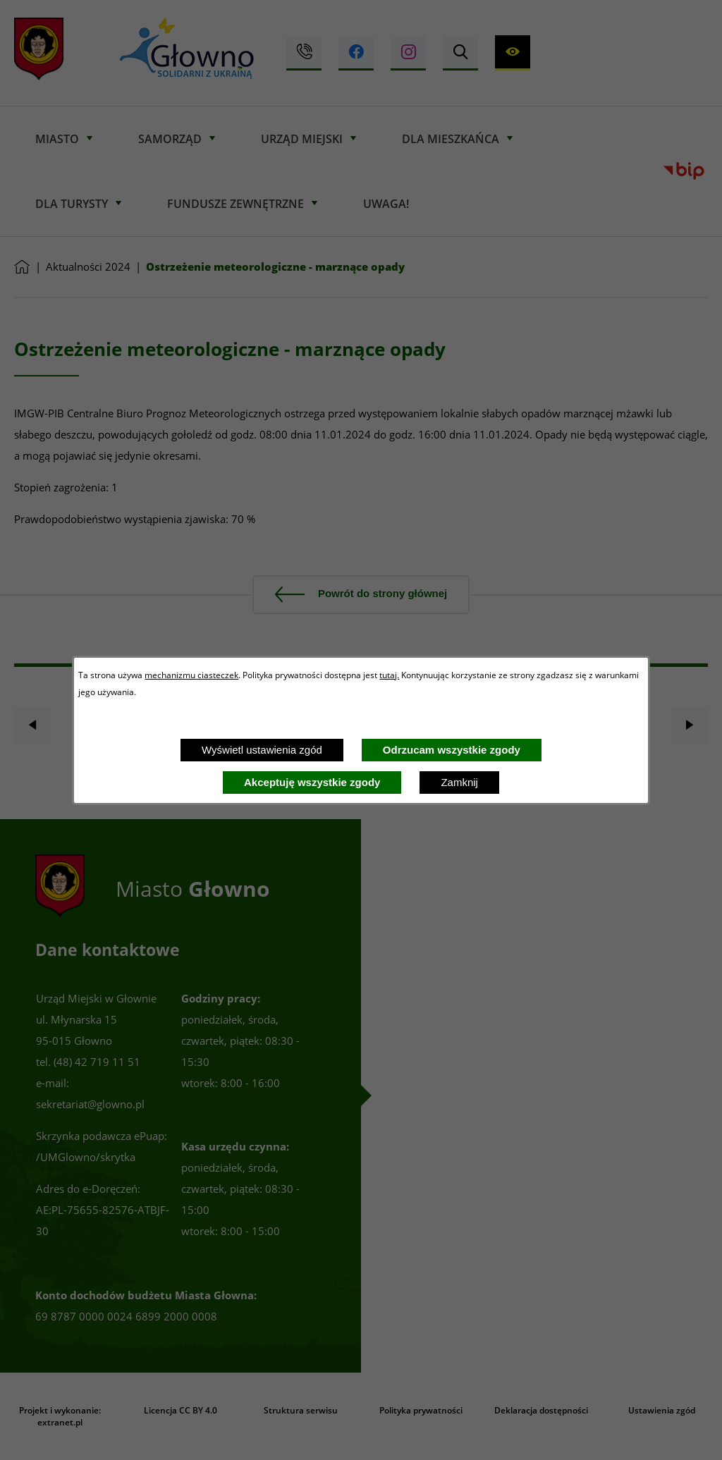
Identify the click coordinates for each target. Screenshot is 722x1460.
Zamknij (459, 782)
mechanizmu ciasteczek (191, 674)
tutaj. (389, 674)
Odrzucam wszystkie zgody (451, 750)
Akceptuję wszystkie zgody (312, 782)
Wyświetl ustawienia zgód (262, 750)
